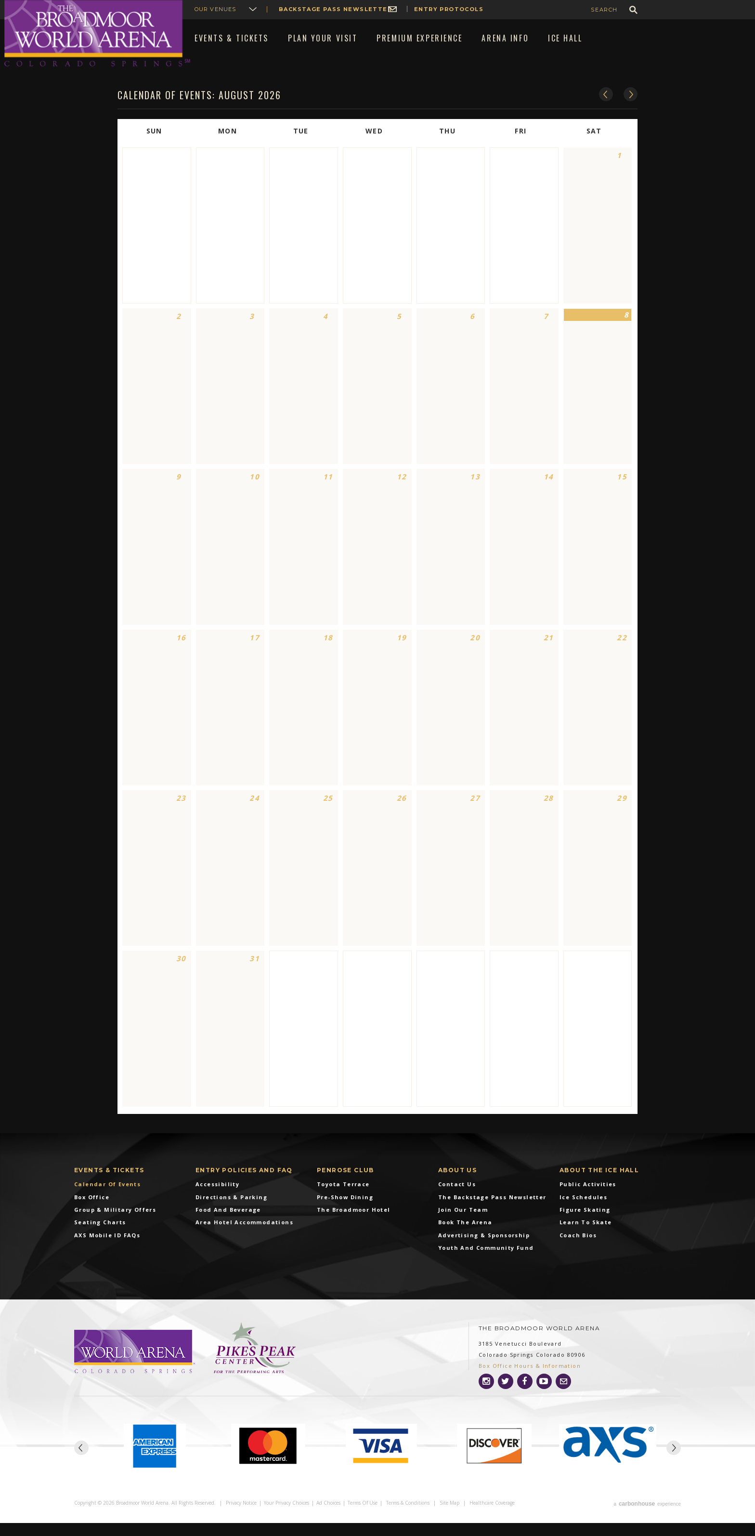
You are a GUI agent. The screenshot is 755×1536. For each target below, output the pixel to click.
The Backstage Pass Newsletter (492, 1212)
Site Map (449, 1517)
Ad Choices (328, 1517)
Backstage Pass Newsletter (335, 9)
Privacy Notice (241, 1517)
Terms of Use (363, 1517)
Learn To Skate (586, 1238)
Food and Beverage (228, 1225)
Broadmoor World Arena (97, 33)
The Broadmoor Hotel (354, 1225)
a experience (647, 1517)
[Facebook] (525, 1397)
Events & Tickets (109, 1185)
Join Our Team (463, 1225)
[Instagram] (486, 1397)
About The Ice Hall (599, 1185)
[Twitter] (505, 1397)
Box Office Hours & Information (530, 1381)
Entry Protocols (448, 9)
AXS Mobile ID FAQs (107, 1251)
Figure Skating (585, 1225)
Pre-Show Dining (345, 1212)
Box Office (91, 1212)
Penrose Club (345, 1185)
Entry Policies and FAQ (244, 1185)
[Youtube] (544, 1397)
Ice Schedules (583, 1212)
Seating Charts (100, 1238)
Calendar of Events (107, 1200)
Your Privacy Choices (286, 1517)
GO (633, 10)
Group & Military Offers (115, 1225)
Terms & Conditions (408, 1517)
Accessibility (217, 1200)
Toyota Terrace (343, 1200)
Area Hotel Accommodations (244, 1238)
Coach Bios (578, 1251)
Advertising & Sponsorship (484, 1251)
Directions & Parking (231, 1212)
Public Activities (588, 1200)
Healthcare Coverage (492, 1517)
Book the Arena (465, 1238)
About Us (457, 1185)
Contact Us (457, 1200)
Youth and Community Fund (486, 1263)
